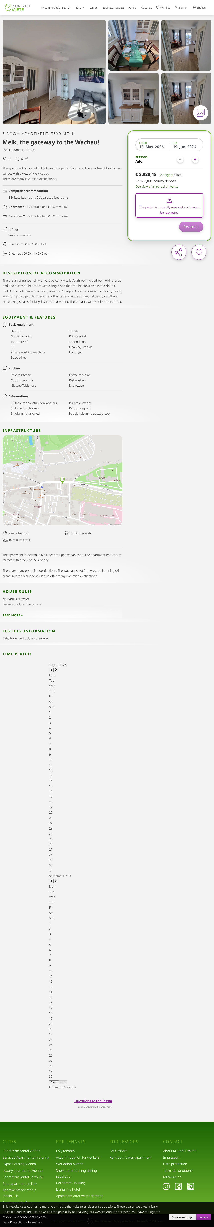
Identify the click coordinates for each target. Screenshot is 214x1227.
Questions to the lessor (93, 1101)
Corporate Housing (70, 1183)
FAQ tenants (65, 1151)
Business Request (113, 7)
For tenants (71, 1141)
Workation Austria (69, 1164)
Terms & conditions (177, 1170)
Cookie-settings (182, 1217)
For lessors (124, 1141)
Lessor (93, 7)
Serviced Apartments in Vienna (26, 1157)
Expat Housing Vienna (19, 1164)
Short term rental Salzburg (23, 1177)
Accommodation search (56, 7)
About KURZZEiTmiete (179, 1151)
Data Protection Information (22, 1222)
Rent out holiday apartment (130, 1157)
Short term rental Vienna (21, 1151)
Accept (203, 1217)
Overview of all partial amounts (156, 186)
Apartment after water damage (79, 1196)
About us (146, 7)
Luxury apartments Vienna (23, 1170)
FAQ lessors (118, 1151)
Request (191, 226)
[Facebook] (178, 1186)
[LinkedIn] (191, 1186)
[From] (152, 146)
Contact (173, 1141)
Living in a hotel (68, 1189)
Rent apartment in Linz (20, 1183)
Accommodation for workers (77, 1157)
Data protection (175, 1164)
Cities (132, 7)
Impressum (171, 1157)
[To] (186, 146)
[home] (17, 7)
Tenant (80, 7)
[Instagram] (166, 1186)
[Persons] (188, 159)
